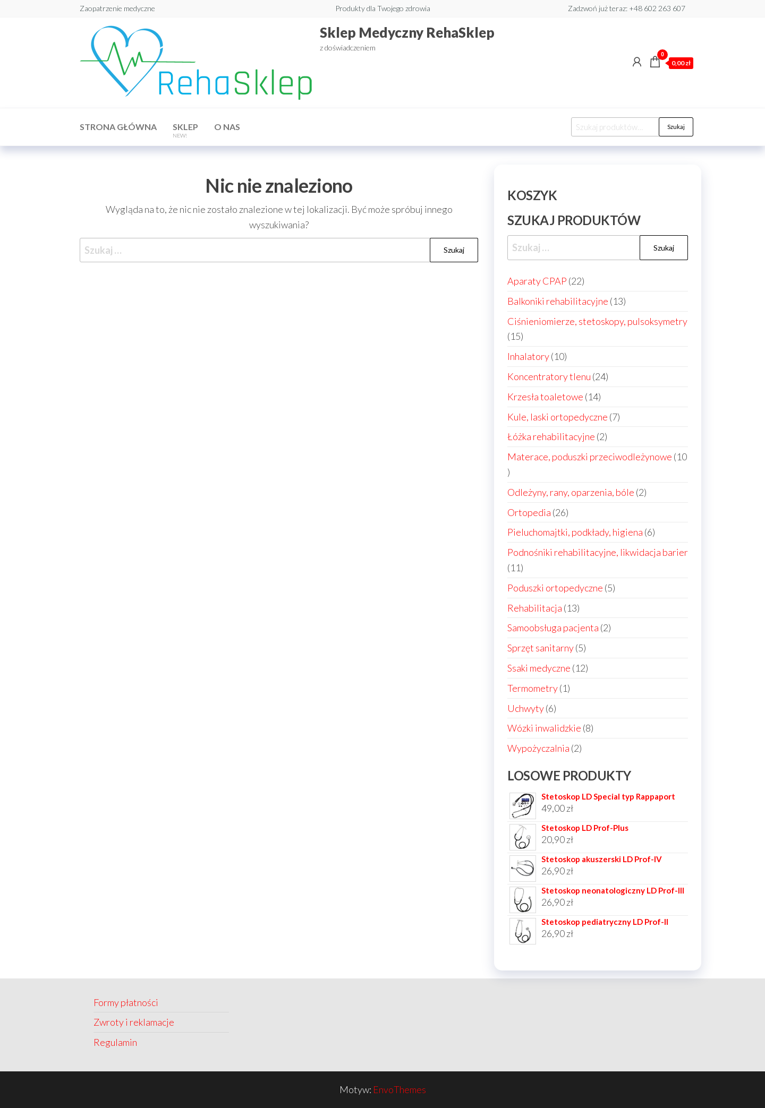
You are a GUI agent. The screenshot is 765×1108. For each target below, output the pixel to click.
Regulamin (115, 1042)
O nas (227, 127)
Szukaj (676, 126)
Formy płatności (126, 1002)
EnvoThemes (399, 1089)
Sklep (185, 130)
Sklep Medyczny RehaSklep (407, 32)
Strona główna (118, 127)
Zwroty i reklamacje (134, 1022)
